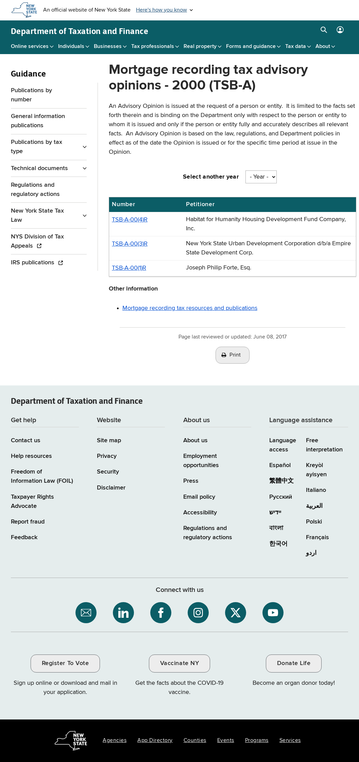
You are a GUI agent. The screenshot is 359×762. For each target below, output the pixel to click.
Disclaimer (111, 488)
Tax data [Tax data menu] (295, 46)
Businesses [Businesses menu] (108, 46)
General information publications (38, 121)
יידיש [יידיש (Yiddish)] (275, 513)
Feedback (24, 537)
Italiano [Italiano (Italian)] (316, 490)
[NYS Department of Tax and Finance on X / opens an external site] (235, 612)
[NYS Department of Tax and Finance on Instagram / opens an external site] (198, 612)
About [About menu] (322, 46)
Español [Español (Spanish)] (280, 465)
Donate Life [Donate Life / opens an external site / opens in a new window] (294, 663)
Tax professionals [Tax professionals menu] (152, 46)
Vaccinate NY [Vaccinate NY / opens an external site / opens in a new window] (179, 663)
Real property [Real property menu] (200, 46)
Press (191, 481)
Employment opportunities (201, 460)
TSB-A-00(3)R (130, 244)
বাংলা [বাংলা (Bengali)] (276, 528)
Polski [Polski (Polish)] (314, 522)
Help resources (31, 456)
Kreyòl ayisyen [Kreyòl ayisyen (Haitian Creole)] (316, 470)
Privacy (107, 456)
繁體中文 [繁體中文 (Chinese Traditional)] (281, 481)
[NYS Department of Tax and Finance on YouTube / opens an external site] (273, 612)
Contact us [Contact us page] (25, 440)
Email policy (199, 497)
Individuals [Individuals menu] (71, 46)
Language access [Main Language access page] (282, 445)
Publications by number (31, 95)
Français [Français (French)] (317, 537)
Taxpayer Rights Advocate (32, 501)
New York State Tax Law (37, 215)
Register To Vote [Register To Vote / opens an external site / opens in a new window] (65, 663)
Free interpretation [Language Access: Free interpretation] (324, 445)
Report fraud (28, 522)
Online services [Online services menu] (30, 46)
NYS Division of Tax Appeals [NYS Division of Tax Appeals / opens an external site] (37, 241)
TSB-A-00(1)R (129, 268)
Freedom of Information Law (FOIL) (42, 476)
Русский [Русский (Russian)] (280, 497)
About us (195, 440)
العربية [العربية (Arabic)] (314, 506)
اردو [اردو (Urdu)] (311, 553)
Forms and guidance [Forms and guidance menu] (251, 46)
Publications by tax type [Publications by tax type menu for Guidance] (36, 146)
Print (235, 355)
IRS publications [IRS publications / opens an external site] (33, 263)
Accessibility (200, 513)
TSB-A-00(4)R (130, 220)
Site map (109, 440)
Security (108, 472)
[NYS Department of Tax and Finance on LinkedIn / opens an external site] (123, 612)
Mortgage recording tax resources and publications (189, 308)
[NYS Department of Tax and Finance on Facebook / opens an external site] (160, 612)
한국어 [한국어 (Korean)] (278, 544)
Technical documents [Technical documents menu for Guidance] (39, 168)
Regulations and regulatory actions (35, 189)
